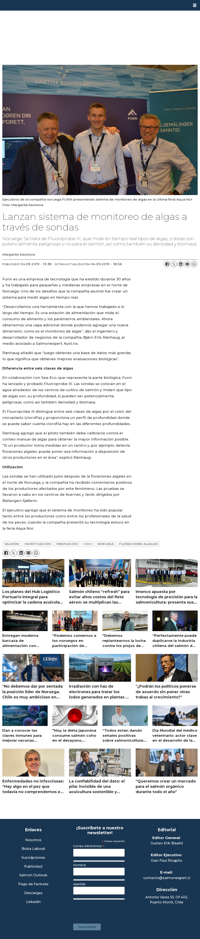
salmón (12, 544)
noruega (105, 544)
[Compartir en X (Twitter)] (174, 264)
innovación (67, 544)
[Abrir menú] (195, 5)
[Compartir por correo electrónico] (187, 264)
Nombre (79, 865)
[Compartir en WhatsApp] (194, 264)
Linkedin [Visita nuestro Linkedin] (33, 902)
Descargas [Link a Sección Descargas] (33, 893)
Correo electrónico (89, 846)
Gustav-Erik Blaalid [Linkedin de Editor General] (166, 843)
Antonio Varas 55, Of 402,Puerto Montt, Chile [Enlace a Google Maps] (166, 899)
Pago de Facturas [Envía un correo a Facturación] (33, 884)
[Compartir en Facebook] (167, 264)
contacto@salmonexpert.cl (166, 878)
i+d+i (87, 544)
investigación (37, 544)
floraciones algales (138, 544)
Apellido (79, 884)
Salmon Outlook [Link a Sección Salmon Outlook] (33, 875)
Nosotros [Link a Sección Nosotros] (33, 840)
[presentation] (105, 909)
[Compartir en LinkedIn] (180, 264)
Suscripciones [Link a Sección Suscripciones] (33, 857)
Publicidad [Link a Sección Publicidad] (33, 866)
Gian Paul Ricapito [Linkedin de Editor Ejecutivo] (166, 861)
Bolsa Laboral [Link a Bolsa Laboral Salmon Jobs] (33, 849)
